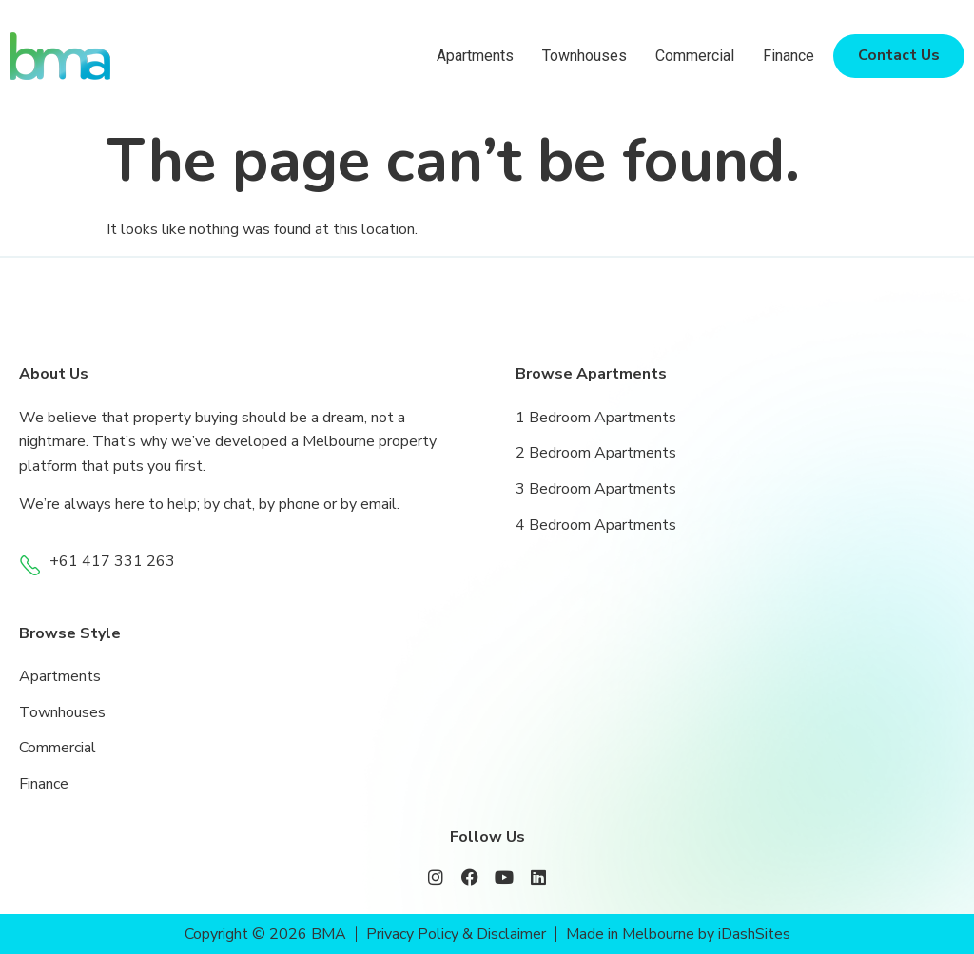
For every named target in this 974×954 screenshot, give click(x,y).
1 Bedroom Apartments (596, 417)
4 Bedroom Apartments (596, 525)
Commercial (694, 56)
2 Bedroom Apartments (596, 452)
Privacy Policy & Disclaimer (456, 934)
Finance (788, 56)
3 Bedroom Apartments (596, 488)
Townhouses (584, 56)
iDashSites (755, 934)
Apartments (475, 56)
